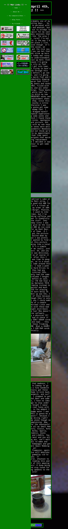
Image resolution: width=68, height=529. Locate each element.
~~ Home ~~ (16, 8)
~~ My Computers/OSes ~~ (16, 16)
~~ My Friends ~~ (16, 23)
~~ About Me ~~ (16, 12)
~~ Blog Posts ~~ (16, 19)
